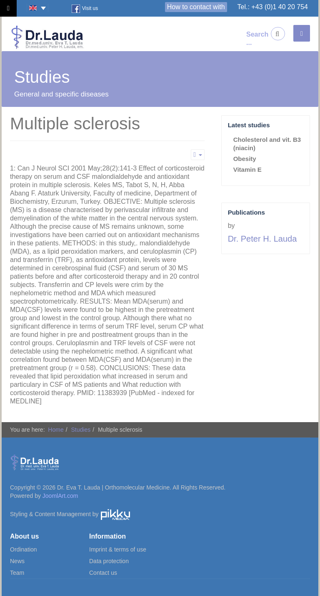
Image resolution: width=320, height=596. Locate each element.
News (17, 561)
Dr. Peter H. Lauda (262, 238)
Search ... (253, 38)
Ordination (23, 549)
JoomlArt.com (60, 495)
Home (55, 429)
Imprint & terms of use (117, 549)
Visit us (85, 9)
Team (17, 572)
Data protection (109, 561)
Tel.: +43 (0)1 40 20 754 (273, 6)
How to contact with (196, 6)
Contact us (103, 572)
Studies (80, 429)
